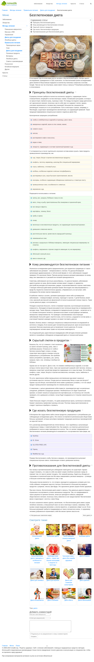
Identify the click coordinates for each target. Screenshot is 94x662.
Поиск (18, 648)
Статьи (81, 3)
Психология (9, 64)
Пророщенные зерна (13, 45)
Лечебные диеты (10, 40)
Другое (7, 69)
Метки (12, 648)
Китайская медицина (12, 66)
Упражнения (9, 34)
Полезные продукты (13, 53)
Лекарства (49, 3)
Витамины (9, 56)
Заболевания (38, 3)
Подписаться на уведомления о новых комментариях (49, 636)
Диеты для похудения (13, 37)
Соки (7, 48)
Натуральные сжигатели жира (41, 515)
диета (35, 608)
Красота (73, 3)
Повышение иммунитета (13, 29)
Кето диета (87, 515)
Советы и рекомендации (14, 61)
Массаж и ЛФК (10, 32)
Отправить (34, 638)
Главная (5, 648)
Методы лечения (61, 3)
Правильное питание (12, 42)
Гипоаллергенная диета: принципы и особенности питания (37, 556)
